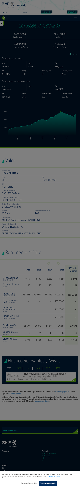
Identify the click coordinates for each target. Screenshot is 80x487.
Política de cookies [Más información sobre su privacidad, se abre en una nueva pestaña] (54, 478)
